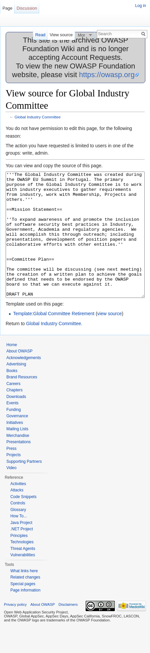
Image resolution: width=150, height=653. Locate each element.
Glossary (18, 534)
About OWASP (19, 376)
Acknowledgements (23, 382)
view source (109, 338)
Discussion (27, 8)
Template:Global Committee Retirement (53, 338)
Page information (25, 615)
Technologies (22, 567)
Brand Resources (21, 402)
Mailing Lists (17, 454)
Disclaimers (68, 629)
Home (11, 369)
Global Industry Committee (38, 117)
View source (61, 34)
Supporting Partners (24, 486)
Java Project (21, 547)
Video (11, 492)
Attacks (16, 515)
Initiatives (14, 447)
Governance (17, 441)
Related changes (25, 602)
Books (11, 395)
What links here (24, 595)
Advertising (16, 389)
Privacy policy (15, 629)
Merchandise (17, 460)
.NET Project (21, 554)
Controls (17, 528)
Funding (13, 434)
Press (11, 473)
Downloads (16, 421)
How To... (18, 541)
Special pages (22, 608)
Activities (18, 508)
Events (12, 428)
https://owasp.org (107, 74)
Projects (13, 479)
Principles (19, 560)
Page (7, 8)
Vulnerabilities (22, 580)
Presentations (18, 466)
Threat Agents (22, 573)
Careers (13, 408)
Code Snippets (23, 521)
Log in (140, 5)
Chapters (14, 415)
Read (40, 34)
